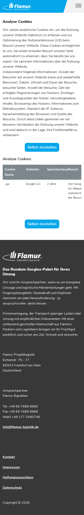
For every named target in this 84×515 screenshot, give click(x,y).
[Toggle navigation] (77, 6)
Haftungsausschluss (18, 477)
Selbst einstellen (42, 147)
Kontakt (9, 457)
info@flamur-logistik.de (21, 427)
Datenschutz (12, 487)
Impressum (11, 467)
